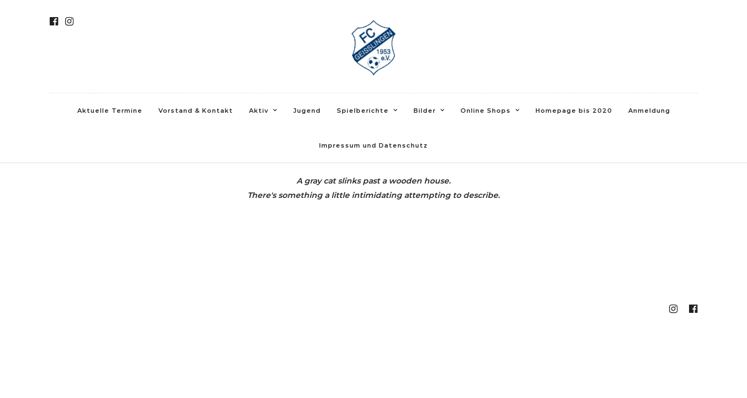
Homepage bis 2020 (574, 110)
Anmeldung (649, 110)
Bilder (425, 110)
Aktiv (258, 110)
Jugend (307, 110)
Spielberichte (363, 110)
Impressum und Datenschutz (373, 145)
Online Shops (485, 110)
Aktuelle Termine (109, 110)
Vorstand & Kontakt (195, 110)
